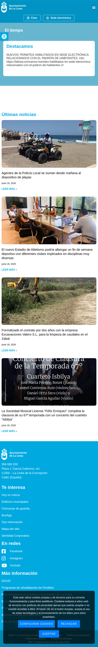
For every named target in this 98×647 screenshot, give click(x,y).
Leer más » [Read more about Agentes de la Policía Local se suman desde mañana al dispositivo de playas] (9, 189)
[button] (4, 36)
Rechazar (69, 623)
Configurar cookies (36, 623)
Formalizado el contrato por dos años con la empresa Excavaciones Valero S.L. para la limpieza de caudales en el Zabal (45, 334)
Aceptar (49, 633)
